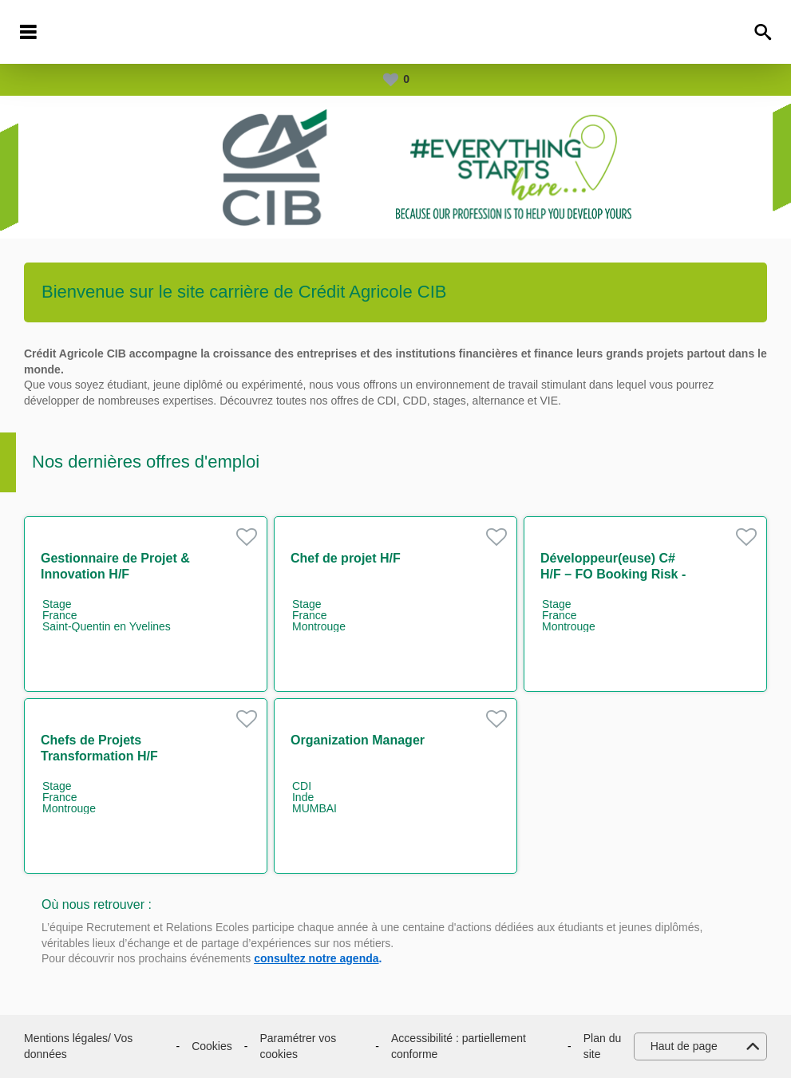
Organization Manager (358, 740)
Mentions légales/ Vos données (78, 1046)
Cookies (212, 1046)
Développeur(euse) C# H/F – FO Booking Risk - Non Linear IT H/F (613, 574)
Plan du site (602, 1046)
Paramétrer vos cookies (297, 1046)
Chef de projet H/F (346, 558)
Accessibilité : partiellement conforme (458, 1046)
